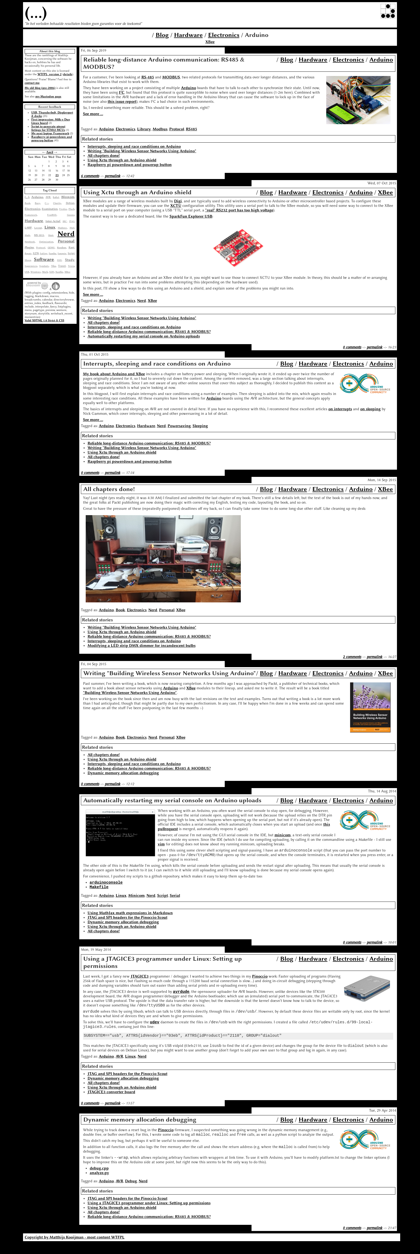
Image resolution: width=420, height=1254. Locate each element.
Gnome (70, 215)
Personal (66, 241)
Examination (50, 209)
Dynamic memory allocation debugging (123, 773)
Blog (162, 35)
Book (27, 203)
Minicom (136, 898)
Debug (131, 1192)
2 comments (352, 657)
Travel (62, 266)
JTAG (71, 221)
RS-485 (147, 77)
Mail (72, 227)
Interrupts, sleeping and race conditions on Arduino (134, 146)
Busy (37, 203)
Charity (57, 203)
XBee (210, 42)
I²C (121, 92)
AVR (48, 197)
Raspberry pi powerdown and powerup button (51, 138)
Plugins (29, 247)
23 (57, 175)
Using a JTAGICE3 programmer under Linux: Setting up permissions (149, 1213)
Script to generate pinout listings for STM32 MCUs (48, 128)
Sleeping (200, 426)
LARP (28, 227)
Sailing (43, 253)
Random (61, 247)
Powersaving (179, 426)
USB (27, 272)
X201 (51, 272)
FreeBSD (52, 215)
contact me (32, 83)
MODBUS (171, 77)
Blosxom (67, 197)
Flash (71, 209)
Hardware (188, 35)
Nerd (66, 233)
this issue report (122, 101)
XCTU (175, 205)
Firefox (63, 209)
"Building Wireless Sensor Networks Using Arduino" (130, 692)
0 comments (352, 347)
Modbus (160, 129)
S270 (36, 253)
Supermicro (31, 266)
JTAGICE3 (140, 979)
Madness (62, 227)
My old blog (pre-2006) (40, 88)
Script (71, 253)
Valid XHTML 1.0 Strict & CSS (44, 320)
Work (45, 272)
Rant (71, 247)
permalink (112, 176)
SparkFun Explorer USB (191, 216)
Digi (178, 201)
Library (144, 129)
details (67, 74)
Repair (28, 253)
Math (27, 235)
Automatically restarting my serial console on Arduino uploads (144, 336)
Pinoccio (260, 979)
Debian (70, 203)
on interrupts (340, 409)
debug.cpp (99, 1178)
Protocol (40, 247)
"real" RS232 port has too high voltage (239, 210)
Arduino (37, 197)
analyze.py (99, 1183)
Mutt (50, 235)
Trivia (71, 266)
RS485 (191, 129)
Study (69, 260)
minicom (283, 835)
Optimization (46, 241)
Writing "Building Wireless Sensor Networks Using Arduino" (142, 151)
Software (44, 259)
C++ (46, 203)
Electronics (223, 35)
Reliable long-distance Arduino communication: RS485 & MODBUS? (149, 331)
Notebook (30, 241)
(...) (36, 12)
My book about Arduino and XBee (114, 374)
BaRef (56, 197)
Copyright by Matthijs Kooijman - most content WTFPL (75, 1248)
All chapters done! (104, 155)
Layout (38, 227)
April (49, 152)
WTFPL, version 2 (50, 74)
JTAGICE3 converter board (111, 1100)
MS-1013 (39, 235)
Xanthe (59, 272)
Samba (52, 253)
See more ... (93, 114)
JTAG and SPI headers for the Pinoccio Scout (127, 920)
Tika (53, 266)
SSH (59, 260)
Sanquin (62, 253)
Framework (31, 215)
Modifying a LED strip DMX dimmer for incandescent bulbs (142, 645)
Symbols (44, 266)
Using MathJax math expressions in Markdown (130, 916)
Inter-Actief (53, 221)
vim (161, 844)
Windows (36, 272)
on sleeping (370, 409)
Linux (49, 227)
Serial (175, 898)
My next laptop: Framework (50, 133)
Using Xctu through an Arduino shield (122, 160)
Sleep (28, 260)
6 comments (90, 176)
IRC (65, 221)
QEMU (51, 247)
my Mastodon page (48, 96)
